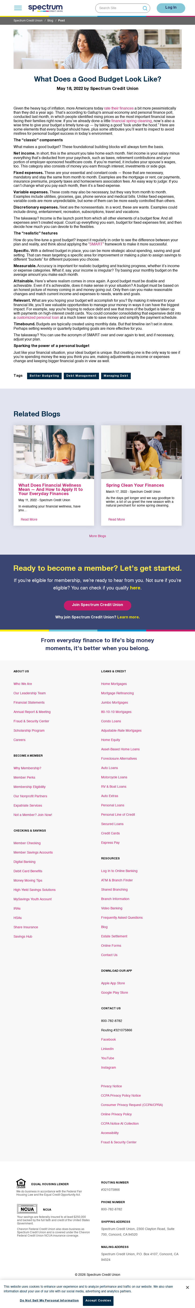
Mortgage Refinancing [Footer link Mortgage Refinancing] (117, 693)
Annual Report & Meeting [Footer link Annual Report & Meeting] (32, 712)
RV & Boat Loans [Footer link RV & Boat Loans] (113, 786)
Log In (171, 8)
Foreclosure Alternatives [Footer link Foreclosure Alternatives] (119, 758)
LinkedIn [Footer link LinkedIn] (107, 1049)
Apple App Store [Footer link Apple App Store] (113, 983)
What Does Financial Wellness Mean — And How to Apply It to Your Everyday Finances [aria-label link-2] (50, 490)
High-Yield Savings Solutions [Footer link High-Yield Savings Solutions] (35, 890)
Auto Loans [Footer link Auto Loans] (109, 768)
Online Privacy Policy (116, 1114)
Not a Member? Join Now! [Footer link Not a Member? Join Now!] (33, 815)
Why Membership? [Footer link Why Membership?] (27, 768)
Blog (50, 20)
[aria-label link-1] (54, 452)
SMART (96, 244)
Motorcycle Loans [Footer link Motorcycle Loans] (114, 777)
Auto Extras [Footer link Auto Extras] (109, 796)
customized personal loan (38, 318)
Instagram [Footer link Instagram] (108, 1067)
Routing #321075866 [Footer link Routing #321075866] (116, 1030)
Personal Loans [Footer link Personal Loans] (112, 805)
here (135, 588)
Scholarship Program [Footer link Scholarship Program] (29, 730)
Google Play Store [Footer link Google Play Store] (114, 992)
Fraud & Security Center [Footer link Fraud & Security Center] (31, 721)
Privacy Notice (111, 1086)
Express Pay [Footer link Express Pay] (110, 842)
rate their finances (119, 108)
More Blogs (97, 536)
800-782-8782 (111, 1209)
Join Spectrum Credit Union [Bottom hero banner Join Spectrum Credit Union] (97, 605)
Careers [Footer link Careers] (19, 740)
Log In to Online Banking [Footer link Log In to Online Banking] (119, 871)
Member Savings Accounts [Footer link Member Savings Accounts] (33, 852)
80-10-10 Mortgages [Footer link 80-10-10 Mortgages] (116, 712)
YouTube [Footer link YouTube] (107, 1058)
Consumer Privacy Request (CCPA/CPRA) (132, 1105)
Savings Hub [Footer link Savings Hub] (23, 936)
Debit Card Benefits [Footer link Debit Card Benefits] (28, 871)
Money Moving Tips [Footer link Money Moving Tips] (28, 880)
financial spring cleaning (131, 121)
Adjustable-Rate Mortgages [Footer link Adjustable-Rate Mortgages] (121, 730)
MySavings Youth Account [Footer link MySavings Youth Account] (33, 899)
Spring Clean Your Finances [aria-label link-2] (135, 486)
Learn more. (128, 618)
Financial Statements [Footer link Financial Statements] (29, 702)
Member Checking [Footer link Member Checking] (27, 843)
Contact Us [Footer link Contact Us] (109, 955)
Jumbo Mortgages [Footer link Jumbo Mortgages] (114, 702)
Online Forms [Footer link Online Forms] (111, 945)
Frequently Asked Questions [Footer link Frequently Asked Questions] (122, 917)
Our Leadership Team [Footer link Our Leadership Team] (30, 693)
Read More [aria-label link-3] (29, 519)
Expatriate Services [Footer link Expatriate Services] (28, 805)
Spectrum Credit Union (28, 20)
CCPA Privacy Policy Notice (121, 1095)
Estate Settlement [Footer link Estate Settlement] (114, 936)
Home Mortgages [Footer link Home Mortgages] (114, 684)
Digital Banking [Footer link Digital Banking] (24, 862)
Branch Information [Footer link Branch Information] (115, 899)
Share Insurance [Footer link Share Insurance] (26, 927)
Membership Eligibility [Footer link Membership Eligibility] (30, 787)
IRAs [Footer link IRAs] (17, 908)
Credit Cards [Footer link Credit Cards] (110, 833)
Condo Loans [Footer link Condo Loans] (111, 721)
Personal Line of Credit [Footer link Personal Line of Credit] (118, 814)
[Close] (187, 1291)
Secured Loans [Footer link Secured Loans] (112, 824)
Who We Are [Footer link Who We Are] (23, 684)
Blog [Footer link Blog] (104, 927)
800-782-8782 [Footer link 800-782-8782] (111, 1021)
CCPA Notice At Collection (120, 1123)
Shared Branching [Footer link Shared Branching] (114, 889)
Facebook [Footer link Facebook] (108, 1039)
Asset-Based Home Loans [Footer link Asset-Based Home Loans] (120, 749)
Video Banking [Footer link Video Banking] (111, 908)
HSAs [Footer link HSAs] (18, 918)
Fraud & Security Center (119, 1142)
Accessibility (110, 1133)
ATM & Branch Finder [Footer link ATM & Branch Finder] (117, 880)
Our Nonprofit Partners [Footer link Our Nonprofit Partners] (30, 796)
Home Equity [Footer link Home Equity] (110, 740)
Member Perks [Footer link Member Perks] (24, 777)
